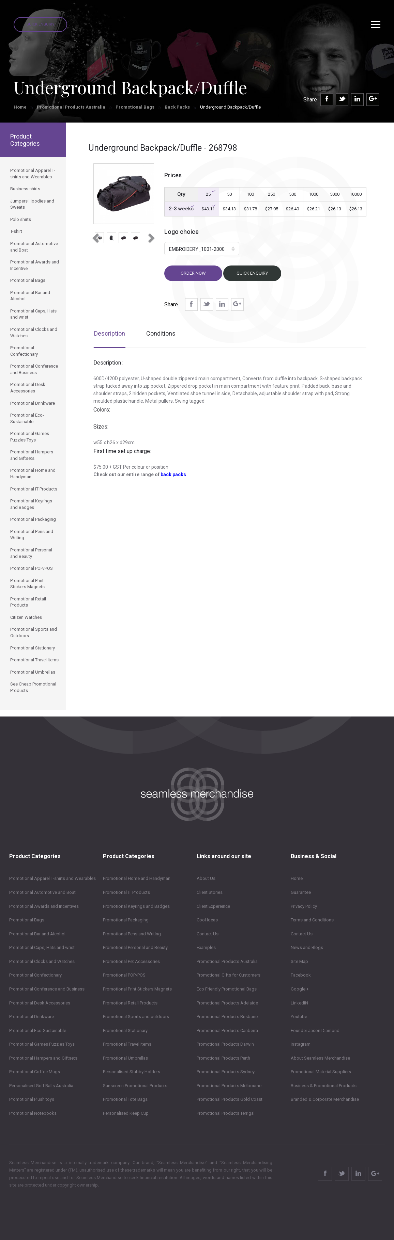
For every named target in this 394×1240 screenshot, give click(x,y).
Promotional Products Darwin (225, 1044)
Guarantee (301, 892)
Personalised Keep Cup (126, 1113)
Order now (193, 273)
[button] (94, 235)
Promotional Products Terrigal (226, 1113)
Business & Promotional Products (324, 1085)
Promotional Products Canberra (227, 1030)
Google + (300, 989)
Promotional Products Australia (71, 107)
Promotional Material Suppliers (321, 1071)
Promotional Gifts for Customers (228, 975)
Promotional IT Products (126, 892)
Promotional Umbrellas (125, 1058)
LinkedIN (299, 1002)
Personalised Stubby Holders (131, 1071)
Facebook (301, 975)
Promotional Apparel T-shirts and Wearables (52, 878)
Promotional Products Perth (223, 1058)
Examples (206, 947)
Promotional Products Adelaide (227, 1002)
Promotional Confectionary (35, 975)
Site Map (299, 961)
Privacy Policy (304, 906)
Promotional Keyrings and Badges (136, 906)
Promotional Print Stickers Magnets (137, 989)
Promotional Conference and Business (47, 989)
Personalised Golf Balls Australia (41, 1085)
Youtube (299, 1016)
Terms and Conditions (312, 919)
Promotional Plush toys (31, 1099)
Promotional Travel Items (127, 1044)
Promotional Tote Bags (125, 1099)
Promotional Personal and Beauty (135, 947)
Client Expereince (213, 906)
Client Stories (210, 892)
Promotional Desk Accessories (39, 1002)
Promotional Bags (135, 107)
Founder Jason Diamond (315, 1030)
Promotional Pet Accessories (131, 961)
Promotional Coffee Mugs (34, 1071)
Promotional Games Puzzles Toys (42, 1044)
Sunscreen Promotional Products (135, 1085)
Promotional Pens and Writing (132, 933)
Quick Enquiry (40, 24)
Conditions (161, 333)
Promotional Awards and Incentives (44, 906)
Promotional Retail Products (130, 1002)
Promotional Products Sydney (226, 1071)
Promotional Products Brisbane (227, 1016)
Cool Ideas (207, 919)
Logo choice (181, 231)
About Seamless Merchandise (320, 1058)
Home (20, 107)
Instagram (300, 1044)
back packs (173, 474)
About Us (206, 878)
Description (109, 333)
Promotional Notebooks (33, 1113)
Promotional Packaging (126, 919)
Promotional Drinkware (31, 1016)
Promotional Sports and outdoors (136, 1016)
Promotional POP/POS (124, 975)
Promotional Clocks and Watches (42, 961)
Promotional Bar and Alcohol (37, 933)
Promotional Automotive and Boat (42, 892)
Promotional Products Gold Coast (229, 1099)
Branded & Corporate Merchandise (325, 1099)
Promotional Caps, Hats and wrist (42, 947)
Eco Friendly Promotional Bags (227, 989)
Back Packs (177, 107)
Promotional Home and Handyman (136, 878)
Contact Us (207, 933)
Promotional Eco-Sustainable (37, 1030)
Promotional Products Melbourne (229, 1085)
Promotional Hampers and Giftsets (43, 1058)
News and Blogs (307, 947)
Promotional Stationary (125, 1030)
